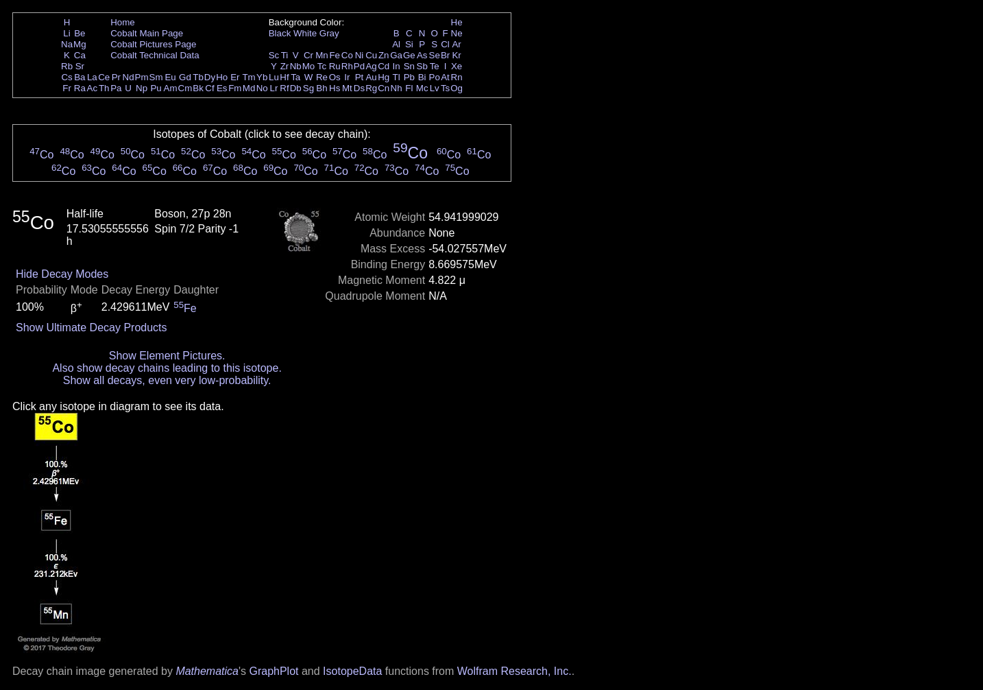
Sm (156, 77)
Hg (383, 77)
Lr (274, 88)
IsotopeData (352, 671)
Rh (347, 66)
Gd (185, 77)
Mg (79, 44)
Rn (457, 77)
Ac (92, 88)
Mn (321, 55)
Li (66, 33)
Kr (456, 55)
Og (456, 88)
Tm (248, 77)
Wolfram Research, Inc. (514, 671)
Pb (409, 77)
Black (280, 33)
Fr (66, 88)
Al (396, 44)
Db (296, 88)
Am (171, 88)
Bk (198, 88)
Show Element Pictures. (167, 355)
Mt (347, 88)
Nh (396, 88)
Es (222, 88)
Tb (198, 77)
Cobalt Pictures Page (153, 44)
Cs (66, 77)
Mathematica (207, 671)
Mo (308, 66)
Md (249, 88)
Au (370, 77)
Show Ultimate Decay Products (91, 327)
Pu (155, 88)
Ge (409, 55)
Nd (128, 77)
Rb (67, 66)
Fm (234, 88)
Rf (284, 88)
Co (347, 55)
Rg (371, 88)
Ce (104, 77)
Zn (383, 55)
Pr (116, 77)
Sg (308, 88)
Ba (79, 77)
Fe (334, 55)
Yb (261, 77)
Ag (370, 66)
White (305, 33)
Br (445, 55)
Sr (79, 66)
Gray (329, 33)
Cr (308, 55)
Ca (80, 55)
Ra (80, 88)
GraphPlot (273, 671)
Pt (359, 77)
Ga (396, 55)
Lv (434, 88)
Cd (383, 66)
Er (234, 77)
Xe (456, 66)
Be (79, 33)
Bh (321, 88)
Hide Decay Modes (62, 274)
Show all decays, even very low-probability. (167, 380)
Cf (209, 88)
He (457, 22)
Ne (457, 33)
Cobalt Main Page (146, 33)
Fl (409, 88)
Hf (284, 77)
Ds (359, 88)
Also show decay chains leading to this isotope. (166, 368)
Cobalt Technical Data (154, 55)
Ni (359, 55)
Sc (274, 55)
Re (322, 77)
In (396, 66)
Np (141, 88)
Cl (445, 44)
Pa (115, 88)
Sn (409, 66)
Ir (347, 77)
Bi (422, 77)
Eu (170, 77)
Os (335, 77)
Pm (142, 77)
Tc (321, 66)
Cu (371, 55)
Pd (359, 66)
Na (67, 44)
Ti (285, 55)
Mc (422, 88)
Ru (335, 66)
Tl (396, 77)
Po (434, 77)
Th (104, 88)
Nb (296, 66)
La (92, 77)
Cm (185, 88)
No (262, 88)
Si (409, 44)
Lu (274, 77)
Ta (295, 77)
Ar (456, 44)
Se (434, 55)
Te (434, 66)
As (422, 55)
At (445, 77)
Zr (284, 66)
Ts (445, 88)
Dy (209, 77)
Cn (383, 88)
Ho (222, 77)
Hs (334, 88)
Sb (422, 66)
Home (122, 22)
